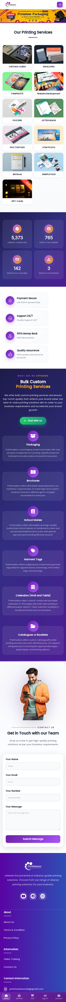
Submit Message (33, 839)
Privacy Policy (11, 937)
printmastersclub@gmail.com (18, 989)
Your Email (11, 775)
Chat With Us (33, 420)
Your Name (12, 759)
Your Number (13, 790)
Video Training (12, 959)
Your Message (14, 806)
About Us (9, 922)
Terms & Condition (14, 930)
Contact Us (10, 967)
